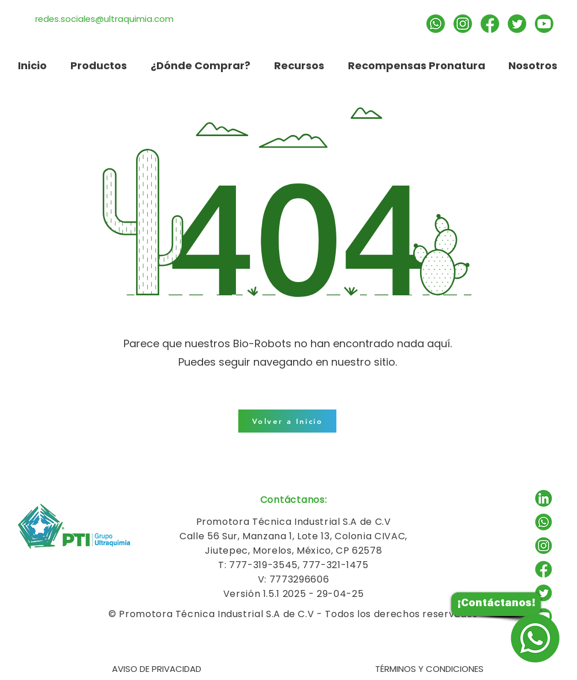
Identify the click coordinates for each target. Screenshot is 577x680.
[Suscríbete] (544, 23)
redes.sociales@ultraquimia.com (104, 19)
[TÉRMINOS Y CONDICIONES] (429, 668)
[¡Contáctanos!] (496, 604)
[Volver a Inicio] (287, 421)
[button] (299, 65)
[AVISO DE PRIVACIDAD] (156, 668)
